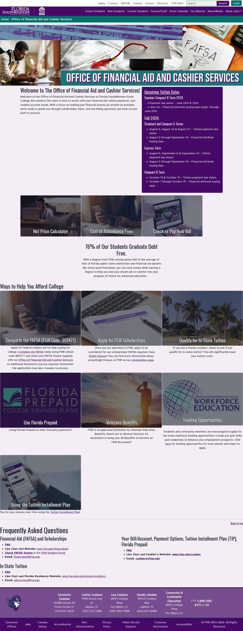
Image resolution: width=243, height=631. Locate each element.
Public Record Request (131, 624)
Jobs (28, 624)
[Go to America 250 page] (41, 10)
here (168, 443)
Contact (113, 3)
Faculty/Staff (159, 11)
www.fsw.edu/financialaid (52, 548)
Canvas (137, 3)
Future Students (95, 11)
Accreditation (62, 624)
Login (236, 3)
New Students (116, 11)
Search (223, 3)
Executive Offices (12, 624)
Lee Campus (119, 594)
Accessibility (184, 624)
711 (207, 605)
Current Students (137, 11)
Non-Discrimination (85, 624)
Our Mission (198, 11)
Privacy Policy (107, 624)
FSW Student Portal (53, 553)
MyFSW (125, 3)
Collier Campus (92, 594)
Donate (149, 3)
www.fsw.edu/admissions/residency (84, 576)
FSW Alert (177, 3)
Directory (162, 3)
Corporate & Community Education (174, 597)
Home (5, 19)
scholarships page (142, 360)
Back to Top (237, 523)
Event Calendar (179, 11)
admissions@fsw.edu (27, 580)
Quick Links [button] (232, 11)
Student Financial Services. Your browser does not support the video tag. (121, 55)
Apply (101, 3)
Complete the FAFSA (30, 352)
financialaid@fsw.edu (27, 557)
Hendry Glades (147, 594)
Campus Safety (43, 624)
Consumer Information (160, 624)
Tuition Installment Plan (65, 512)
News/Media (215, 11)
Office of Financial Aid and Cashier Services (45, 360)
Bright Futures (97, 356)
